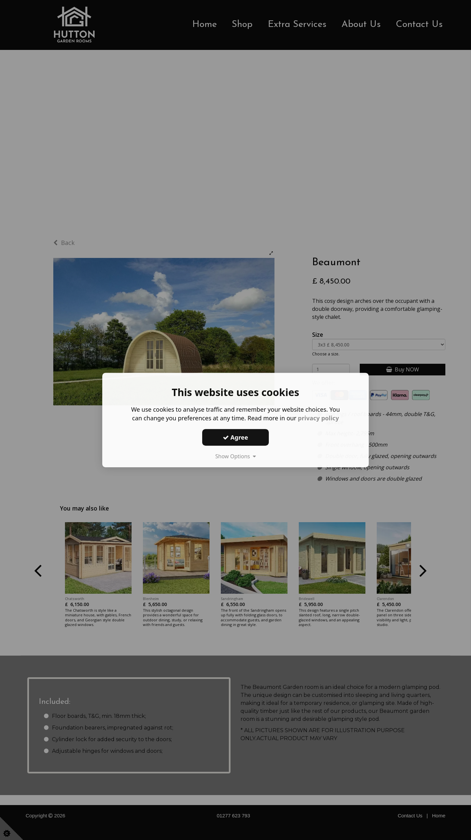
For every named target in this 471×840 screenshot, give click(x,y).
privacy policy (318, 418)
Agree (235, 437)
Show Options (235, 456)
